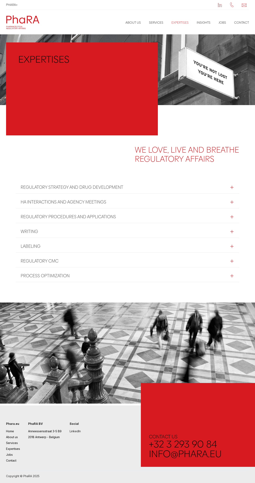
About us (133, 22)
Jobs (222, 22)
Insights (203, 22)
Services (156, 22)
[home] (24, 22)
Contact (241, 22)
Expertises (180, 22)
